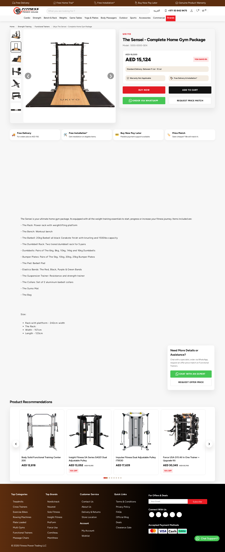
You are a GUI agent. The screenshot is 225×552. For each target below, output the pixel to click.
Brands (170, 17)
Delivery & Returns (91, 512)
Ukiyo (127, 34)
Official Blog (122, 517)
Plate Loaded (19, 522)
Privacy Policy (123, 506)
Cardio (27, 18)
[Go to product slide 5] (116, 478)
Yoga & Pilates (91, 18)
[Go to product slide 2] (109, 478)
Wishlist (86, 535)
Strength (37, 18)
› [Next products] (209, 444)
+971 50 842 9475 (176, 10)
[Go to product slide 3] (111, 478)
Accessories (145, 18)
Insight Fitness (54, 517)
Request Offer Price (191, 382)
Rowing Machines (22, 517)
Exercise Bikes (20, 512)
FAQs (119, 512)
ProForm (51, 522)
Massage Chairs (21, 537)
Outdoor (123, 18)
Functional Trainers (42, 27)
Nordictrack (53, 501)
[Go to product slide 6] (118, 478)
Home (12, 27)
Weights (63, 18)
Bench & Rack (50, 18)
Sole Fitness (53, 512)
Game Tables (76, 18)
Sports (133, 18)
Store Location (89, 517)
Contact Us (87, 501)
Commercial (159, 18)
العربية (157, 10)
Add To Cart (190, 90)
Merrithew (52, 537)
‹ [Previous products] (15, 444)
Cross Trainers (20, 506)
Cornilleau (52, 532)
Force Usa (52, 527)
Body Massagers (109, 18)
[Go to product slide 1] (105, 478)
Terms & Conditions (126, 501)
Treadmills (18, 501)
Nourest (51, 506)
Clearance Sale (123, 527)
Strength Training (24, 27)
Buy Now (144, 90)
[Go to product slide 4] (114, 478)
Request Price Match (190, 100)
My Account (88, 530)
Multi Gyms (19, 527)
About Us (86, 506)
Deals (119, 522)
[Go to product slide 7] (121, 478)
